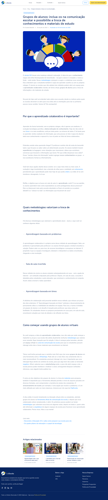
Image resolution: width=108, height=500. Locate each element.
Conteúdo (50, 2)
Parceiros (85, 479)
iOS (56, 479)
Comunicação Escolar (29, 13)
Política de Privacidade (89, 487)
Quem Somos (61, 3)
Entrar (85, 2)
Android (57, 476)
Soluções (39, 2)
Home (30, 3)
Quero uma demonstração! (98, 2)
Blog (29, 9)
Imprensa (85, 482)
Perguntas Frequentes (89, 484)
